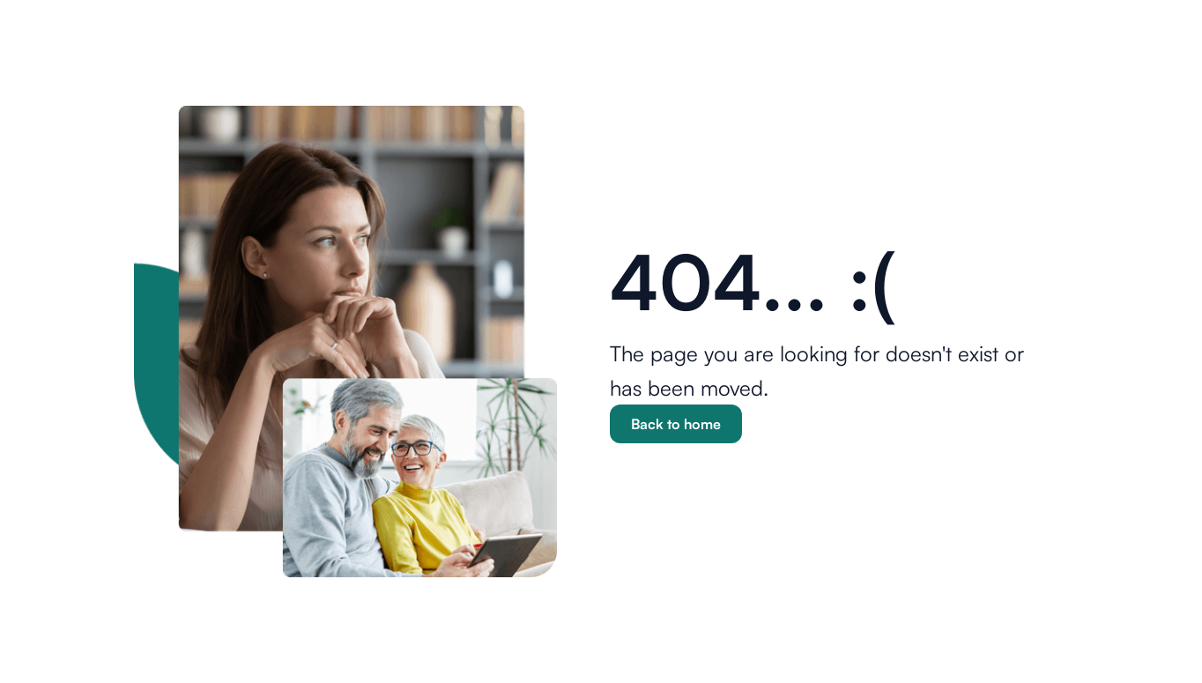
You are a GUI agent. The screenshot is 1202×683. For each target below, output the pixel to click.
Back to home (676, 424)
